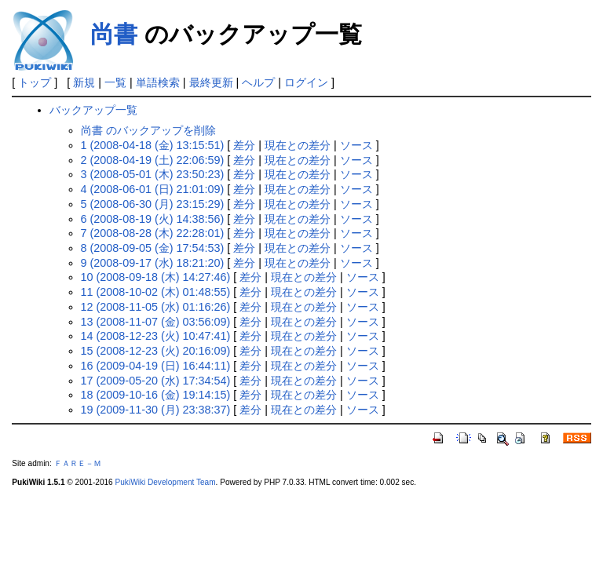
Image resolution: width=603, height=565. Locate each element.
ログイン (306, 82)
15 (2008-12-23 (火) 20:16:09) (156, 350)
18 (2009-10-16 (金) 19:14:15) (156, 394)
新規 (84, 82)
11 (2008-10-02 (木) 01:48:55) (156, 292)
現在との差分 (298, 145)
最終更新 (211, 82)
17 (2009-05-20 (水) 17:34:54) (156, 380)
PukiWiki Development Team (165, 482)
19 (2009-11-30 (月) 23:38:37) (156, 409)
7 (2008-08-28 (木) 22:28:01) (153, 233)
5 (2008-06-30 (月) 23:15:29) (153, 204)
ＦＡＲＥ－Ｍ (77, 463)
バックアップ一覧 (93, 110)
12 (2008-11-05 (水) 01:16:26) (156, 307)
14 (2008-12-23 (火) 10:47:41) (156, 336)
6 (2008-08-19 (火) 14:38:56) (153, 219)
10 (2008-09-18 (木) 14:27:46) (156, 277)
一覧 (115, 82)
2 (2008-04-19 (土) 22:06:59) (153, 160)
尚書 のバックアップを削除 (148, 130)
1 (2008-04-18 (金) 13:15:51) (153, 145)
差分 (244, 145)
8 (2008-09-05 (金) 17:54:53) (153, 248)
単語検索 (158, 82)
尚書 (113, 34)
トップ (34, 82)
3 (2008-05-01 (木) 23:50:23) (153, 174)
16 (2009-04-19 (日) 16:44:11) (156, 365)
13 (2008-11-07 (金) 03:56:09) (156, 321)
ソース (356, 145)
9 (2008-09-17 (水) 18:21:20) (153, 263)
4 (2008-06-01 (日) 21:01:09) (153, 189)
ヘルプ (258, 82)
